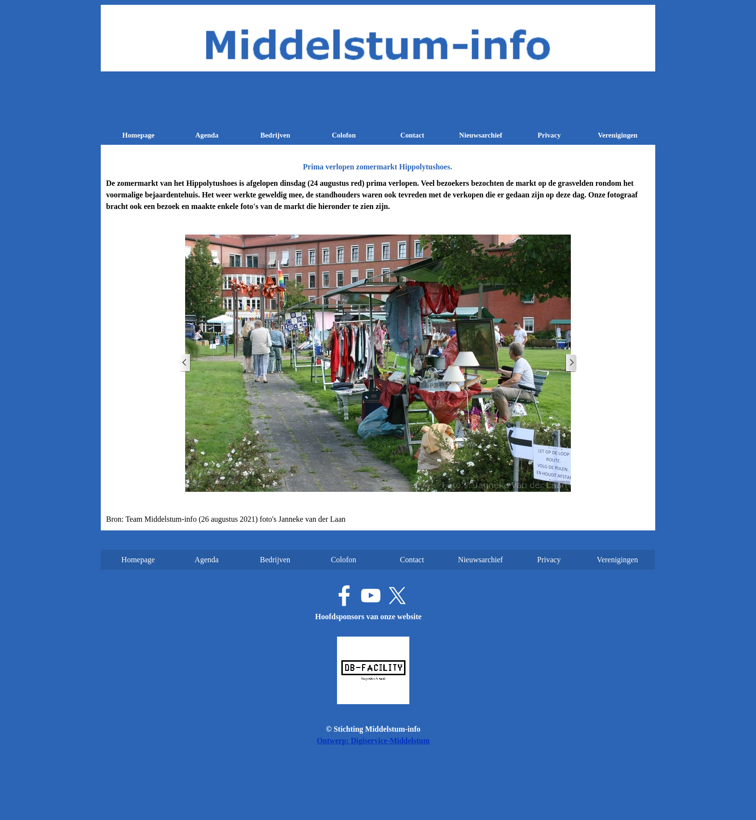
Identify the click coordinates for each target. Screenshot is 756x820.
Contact (412, 135)
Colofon (344, 135)
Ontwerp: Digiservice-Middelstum (373, 741)
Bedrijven (275, 135)
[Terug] (185, 363)
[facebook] (344, 596)
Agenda (206, 135)
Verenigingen (617, 135)
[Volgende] (571, 363)
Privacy (549, 135)
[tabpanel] (378, 195)
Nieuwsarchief (480, 135)
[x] (397, 596)
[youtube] (371, 596)
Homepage (138, 135)
